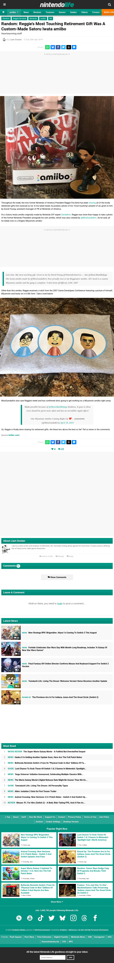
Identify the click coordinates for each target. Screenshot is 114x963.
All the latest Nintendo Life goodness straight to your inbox (57, 951)
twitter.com (13, 435)
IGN (90, 937)
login (59, 603)
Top (7, 817)
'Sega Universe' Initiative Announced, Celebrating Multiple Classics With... (46, 774)
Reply (70, 556)
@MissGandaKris (88, 218)
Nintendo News (78, 937)
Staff (23, 817)
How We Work (35, 817)
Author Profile (46, 556)
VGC (110, 937)
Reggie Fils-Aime (19, 18)
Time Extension (44, 937)
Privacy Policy (74, 817)
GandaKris (66, 214)
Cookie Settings (53, 821)
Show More (57, 902)
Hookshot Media (18, 930)
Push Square (16, 937)
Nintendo (33, 18)
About (16, 817)
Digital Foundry (61, 937)
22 (62, 449)
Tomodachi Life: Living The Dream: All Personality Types (38, 785)
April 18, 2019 (67, 422)
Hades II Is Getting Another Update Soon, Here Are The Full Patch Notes (45, 757)
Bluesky (60, 556)
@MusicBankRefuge (58, 407)
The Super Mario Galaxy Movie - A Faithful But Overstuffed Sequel (46, 751)
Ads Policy (104, 817)
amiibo (43, 18)
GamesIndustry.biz (50, 941)
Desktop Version (71, 821)
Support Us (50, 817)
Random (6, 18)
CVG (64, 941)
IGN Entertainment (42, 930)
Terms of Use (90, 817)
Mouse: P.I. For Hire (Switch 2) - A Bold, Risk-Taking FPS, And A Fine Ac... (46, 802)
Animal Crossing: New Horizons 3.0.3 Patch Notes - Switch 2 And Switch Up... (47, 797)
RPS (71, 941)
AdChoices (72, 930)
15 (16, 702)
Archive (39, 821)
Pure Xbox (29, 937)
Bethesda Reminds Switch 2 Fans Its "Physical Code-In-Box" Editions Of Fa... (47, 763)
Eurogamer (99, 937)
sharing (92, 203)
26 (16, 638)
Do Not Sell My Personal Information (93, 930)
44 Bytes (63, 930)
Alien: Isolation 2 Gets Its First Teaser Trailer (32, 791)
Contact (61, 817)
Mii (50, 18)
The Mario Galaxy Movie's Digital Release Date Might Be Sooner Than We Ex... (48, 780)
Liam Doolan (16, 39)
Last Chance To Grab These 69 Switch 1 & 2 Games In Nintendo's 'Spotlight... (47, 768)
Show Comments (57, 577)
